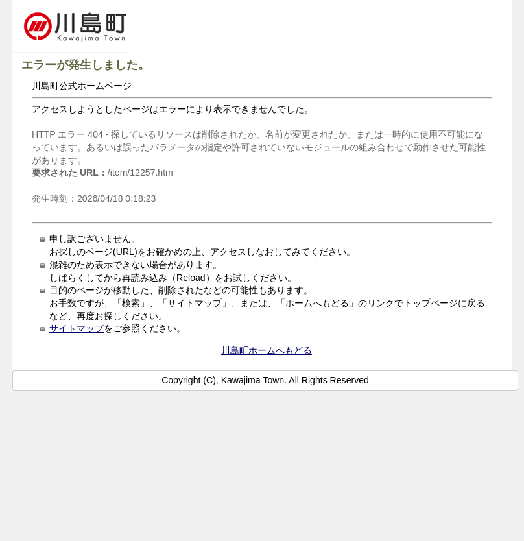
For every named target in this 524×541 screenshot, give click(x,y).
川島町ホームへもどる (266, 350)
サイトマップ (76, 328)
